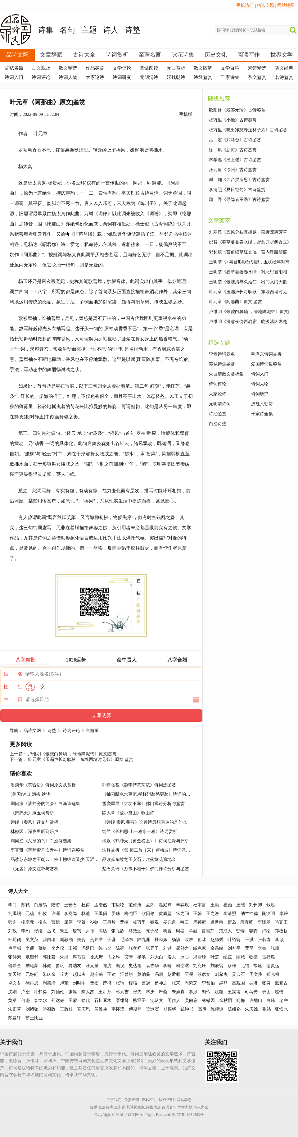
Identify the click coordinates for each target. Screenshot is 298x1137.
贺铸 (240, 931)
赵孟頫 (173, 974)
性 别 (13, 686)
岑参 (94, 922)
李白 (12, 905)
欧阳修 (148, 913)
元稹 (29, 913)
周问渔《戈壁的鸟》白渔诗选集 (41, 841)
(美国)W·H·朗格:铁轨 (30, 794)
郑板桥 (281, 931)
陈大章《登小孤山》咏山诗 (128, 813)
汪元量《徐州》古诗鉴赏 (233, 169)
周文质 (255, 974)
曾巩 (60, 965)
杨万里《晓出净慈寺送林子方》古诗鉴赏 (248, 130)
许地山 (255, 1000)
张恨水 (281, 1009)
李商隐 (70, 913)
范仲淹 (135, 905)
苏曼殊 (14, 1018)
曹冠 (146, 983)
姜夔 (253, 931)
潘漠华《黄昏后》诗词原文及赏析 (43, 785)
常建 (257, 965)
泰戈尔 (40, 1000)
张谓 (120, 983)
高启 (202, 1009)
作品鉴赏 (95, 68)
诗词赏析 (117, 55)
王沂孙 (104, 991)
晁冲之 (160, 983)
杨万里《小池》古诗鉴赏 (233, 120)
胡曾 (167, 931)
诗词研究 (122, 77)
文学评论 (122, 68)
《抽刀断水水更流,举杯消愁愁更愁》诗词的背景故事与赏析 (159, 794)
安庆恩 (83, 1009)
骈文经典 (284, 68)
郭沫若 (49, 957)
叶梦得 (40, 991)
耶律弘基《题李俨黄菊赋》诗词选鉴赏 (139, 785)
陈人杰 (87, 991)
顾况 (120, 965)
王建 (111, 974)
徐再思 (31, 983)
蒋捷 (42, 948)
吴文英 (31, 939)
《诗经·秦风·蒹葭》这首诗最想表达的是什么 (144, 822)
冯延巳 (87, 948)
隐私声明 (149, 1100)
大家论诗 (95, 77)
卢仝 (25, 991)
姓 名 (13, 673)
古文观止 (41, 68)
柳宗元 (27, 922)
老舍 (283, 1000)
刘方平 (234, 948)
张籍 (275, 948)
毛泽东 (126, 939)
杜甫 (85, 905)
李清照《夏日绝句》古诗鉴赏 (237, 189)
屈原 (68, 922)
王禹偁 (100, 913)
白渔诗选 (217, 423)
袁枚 (189, 939)
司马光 (251, 991)
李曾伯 (208, 983)
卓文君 (14, 983)
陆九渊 (143, 939)
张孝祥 (135, 948)
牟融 (193, 931)
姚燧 (218, 991)
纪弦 (227, 957)
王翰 (197, 913)
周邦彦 (199, 922)
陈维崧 (234, 1009)
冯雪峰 (199, 957)
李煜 (283, 913)
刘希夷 (221, 974)
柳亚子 (139, 1000)
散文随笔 (203, 68)
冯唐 (159, 974)
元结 (245, 965)
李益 (262, 948)
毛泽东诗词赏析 (266, 354)
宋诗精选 (257, 68)
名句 (67, 30)
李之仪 (57, 948)
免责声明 (131, 1100)
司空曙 (182, 965)
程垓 (133, 983)
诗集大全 (153, 1107)
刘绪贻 (31, 1009)
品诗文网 (17, 55)
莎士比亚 (34, 1018)
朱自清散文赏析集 (226, 374)
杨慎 (176, 939)
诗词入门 (14, 77)
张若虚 (264, 939)
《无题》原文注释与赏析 (34, 868)
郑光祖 (272, 974)
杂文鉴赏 (257, 77)
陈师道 (217, 1009)
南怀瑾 (117, 1009)
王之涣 (212, 913)
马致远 (135, 931)
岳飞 (51, 931)
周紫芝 (190, 983)
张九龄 (117, 931)
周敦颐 (66, 939)
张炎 (266, 983)
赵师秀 (217, 939)
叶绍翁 (234, 939)
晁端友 (74, 965)
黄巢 (12, 1000)
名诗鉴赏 (284, 77)
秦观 (154, 922)
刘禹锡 (14, 913)
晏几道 (169, 922)
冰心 (184, 957)
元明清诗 (149, 77)
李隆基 (264, 922)
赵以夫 (79, 974)
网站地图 (286, 5)
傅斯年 (135, 1009)
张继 (38, 931)
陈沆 (107, 965)
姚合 (81, 939)
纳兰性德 (249, 913)
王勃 (214, 905)
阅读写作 (248, 55)
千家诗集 (230, 77)
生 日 (13, 699)
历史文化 (216, 55)
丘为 (64, 974)
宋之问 (182, 913)
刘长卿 (255, 905)
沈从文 (156, 1000)
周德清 (49, 983)
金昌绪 (217, 948)
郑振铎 (169, 1009)
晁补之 (182, 948)
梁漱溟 (152, 1009)
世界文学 (281, 55)
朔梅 (240, 1000)
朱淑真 (178, 991)
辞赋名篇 (14, 68)
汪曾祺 (126, 974)
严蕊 (163, 991)
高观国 (238, 983)
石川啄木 (102, 1000)
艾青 (128, 957)
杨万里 (139, 922)
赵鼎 (223, 983)
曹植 (124, 922)
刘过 (167, 948)
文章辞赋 (51, 55)
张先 (137, 991)
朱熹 (64, 931)
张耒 (176, 983)
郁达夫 (57, 1000)
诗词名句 (169, 1107)
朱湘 (64, 957)
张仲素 (14, 957)
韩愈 (12, 922)
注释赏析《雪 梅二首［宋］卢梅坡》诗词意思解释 (150, 850)
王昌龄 (109, 922)
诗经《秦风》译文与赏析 (34, 822)
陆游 (55, 905)
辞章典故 (185, 1107)
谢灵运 (272, 965)
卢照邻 (14, 948)
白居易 (40, 905)
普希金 (14, 965)
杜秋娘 (161, 939)
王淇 (249, 939)
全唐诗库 (105, 1107)
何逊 (25, 1000)
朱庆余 (49, 974)
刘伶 (206, 991)
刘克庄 (199, 965)
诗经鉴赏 (203, 77)
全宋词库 (121, 1107)
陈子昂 (152, 931)
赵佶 (279, 991)
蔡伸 (232, 965)
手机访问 (245, 5)
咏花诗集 (183, 55)
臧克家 (199, 948)
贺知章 (96, 939)
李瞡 (29, 948)
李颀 (279, 939)
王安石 (70, 905)
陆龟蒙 (31, 965)
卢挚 (64, 983)
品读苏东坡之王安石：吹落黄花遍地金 (139, 859)
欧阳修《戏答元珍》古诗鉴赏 (237, 110)
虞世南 (216, 922)
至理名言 (150, 55)
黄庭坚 (165, 913)
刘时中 (79, 983)
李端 (167, 965)
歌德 (253, 957)
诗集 (45, 30)
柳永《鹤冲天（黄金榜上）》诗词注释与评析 (145, 841)
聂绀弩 (122, 1000)
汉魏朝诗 (176, 77)
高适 (102, 931)
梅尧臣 (130, 913)
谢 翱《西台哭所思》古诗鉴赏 (239, 179)
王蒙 (72, 1000)
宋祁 (72, 948)
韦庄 (184, 922)
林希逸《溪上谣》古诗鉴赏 (235, 159)
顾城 (240, 957)
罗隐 (89, 931)
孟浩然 (100, 905)
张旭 (72, 991)
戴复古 (281, 983)
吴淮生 (100, 1009)
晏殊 (115, 913)
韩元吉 (122, 991)
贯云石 (238, 974)
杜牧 (42, 913)
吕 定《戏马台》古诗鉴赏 (235, 140)
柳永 (42, 922)
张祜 (266, 1009)
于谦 (111, 939)
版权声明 (166, 1100)
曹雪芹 (207, 931)
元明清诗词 (220, 404)
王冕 (189, 974)
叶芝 (214, 957)
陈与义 (104, 948)
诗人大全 (18, 891)
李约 (25, 931)
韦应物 (117, 905)
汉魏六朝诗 (262, 404)
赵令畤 (96, 974)
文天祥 (14, 974)
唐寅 (77, 931)
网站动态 (184, 1100)
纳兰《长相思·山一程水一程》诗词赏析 (139, 831)
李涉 (193, 991)
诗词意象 (137, 1107)
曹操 (55, 922)
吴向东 (191, 1000)
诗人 (111, 30)
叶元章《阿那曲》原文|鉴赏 (235, 301)
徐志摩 (96, 957)
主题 (89, 30)
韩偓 (47, 965)
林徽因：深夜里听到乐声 (34, 831)
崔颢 (227, 905)
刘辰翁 (217, 965)
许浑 (55, 913)
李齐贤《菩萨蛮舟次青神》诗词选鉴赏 (47, 850)
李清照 (229, 913)
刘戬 (12, 931)
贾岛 (232, 922)
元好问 (31, 974)
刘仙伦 (57, 991)
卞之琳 (113, 957)
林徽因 (208, 1000)
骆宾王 (281, 922)
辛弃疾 (182, 905)
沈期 (12, 991)
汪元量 (92, 965)
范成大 (225, 931)
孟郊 (150, 905)
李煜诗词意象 (222, 354)
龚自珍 (49, 939)
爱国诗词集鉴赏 (266, 364)
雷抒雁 (268, 957)
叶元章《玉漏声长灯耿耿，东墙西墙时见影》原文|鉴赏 (80, 759)
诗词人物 (68, 77)
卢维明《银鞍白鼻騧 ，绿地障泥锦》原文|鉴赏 (72, 754)
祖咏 (201, 939)
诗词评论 (41, 77)
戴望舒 (31, 957)
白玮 (270, 1000)
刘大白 (156, 957)
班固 (266, 991)
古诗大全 (84, 55)
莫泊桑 (143, 974)
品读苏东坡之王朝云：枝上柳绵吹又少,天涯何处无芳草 (63, 859)
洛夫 (171, 957)
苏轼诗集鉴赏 (222, 364)
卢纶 (266, 931)
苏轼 (25, 905)
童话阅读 (149, 68)
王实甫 (234, 991)
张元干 (152, 948)
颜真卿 (246, 922)
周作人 (173, 1000)
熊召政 (49, 1009)
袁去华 (152, 965)
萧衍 (107, 983)
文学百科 (230, 68)
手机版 (185, 114)
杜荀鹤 (14, 939)
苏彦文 (203, 974)
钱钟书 (186, 1009)
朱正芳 (14, 1009)
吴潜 (253, 983)
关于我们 (113, 1100)
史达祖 (135, 965)
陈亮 (120, 948)
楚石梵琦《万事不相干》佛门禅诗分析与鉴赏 (145, 868)
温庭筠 (165, 905)
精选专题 (265, 5)
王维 (240, 905)
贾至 (249, 948)
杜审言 (199, 905)
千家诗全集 (262, 414)
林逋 (85, 913)
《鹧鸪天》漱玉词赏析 (32, 813)
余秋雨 (225, 1000)
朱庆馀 (251, 1009)
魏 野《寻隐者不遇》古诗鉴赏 (239, 199)
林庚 (150, 991)
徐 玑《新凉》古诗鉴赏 (233, 150)
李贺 (81, 922)
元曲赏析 (176, 68)
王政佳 (66, 1009)
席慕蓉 (79, 957)
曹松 (94, 983)
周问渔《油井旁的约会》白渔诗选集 (45, 803)
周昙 (180, 931)
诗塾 (132, 30)
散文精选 (68, 68)
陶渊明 (268, 913)
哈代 (85, 1000)
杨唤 (141, 957)
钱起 (270, 905)
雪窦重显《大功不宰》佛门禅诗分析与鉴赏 (143, 803)
